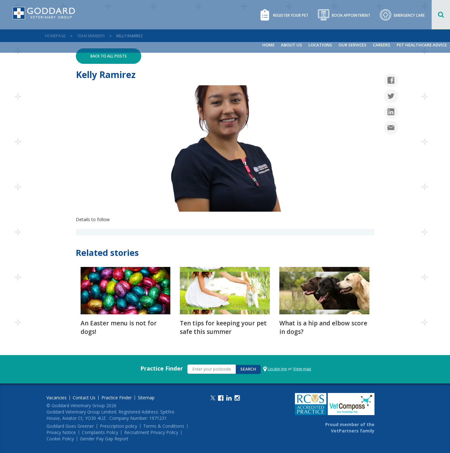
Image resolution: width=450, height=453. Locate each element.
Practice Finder (161, 368)
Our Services (352, 45)
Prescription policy (118, 426)
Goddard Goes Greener (70, 426)
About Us (291, 45)
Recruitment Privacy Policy (151, 432)
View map (302, 368)
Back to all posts (108, 56)
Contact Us (84, 398)
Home (268, 45)
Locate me (277, 368)
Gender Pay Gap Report (104, 439)
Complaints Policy (100, 432)
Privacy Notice (61, 432)
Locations (320, 45)
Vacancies (56, 398)
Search (248, 369)
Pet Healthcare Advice (422, 45)
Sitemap (146, 398)
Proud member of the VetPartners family (349, 427)
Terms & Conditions (163, 426)
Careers (381, 45)
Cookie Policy (60, 439)
